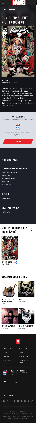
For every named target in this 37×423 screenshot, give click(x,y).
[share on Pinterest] (25, 401)
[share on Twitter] (8, 401)
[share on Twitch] (28, 401)
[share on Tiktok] (32, 401)
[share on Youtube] (18, 401)
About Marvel (8, 348)
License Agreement (27, 416)
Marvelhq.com (23, 356)
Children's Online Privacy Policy (11, 416)
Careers (6, 356)
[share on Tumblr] (15, 401)
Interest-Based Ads (13, 418)
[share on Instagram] (11, 401)
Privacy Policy (22, 411)
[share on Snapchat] (21, 401)
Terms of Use (13, 411)
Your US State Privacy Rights (11, 413)
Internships (7, 361)
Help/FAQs (6, 352)
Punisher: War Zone (8, 326)
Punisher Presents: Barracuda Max (8, 300)
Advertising (22, 348)
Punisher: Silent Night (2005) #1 (7, 263)
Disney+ (21, 352)
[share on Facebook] (4, 401)
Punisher (21, 299)
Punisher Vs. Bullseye (25, 326)
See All (32, 229)
